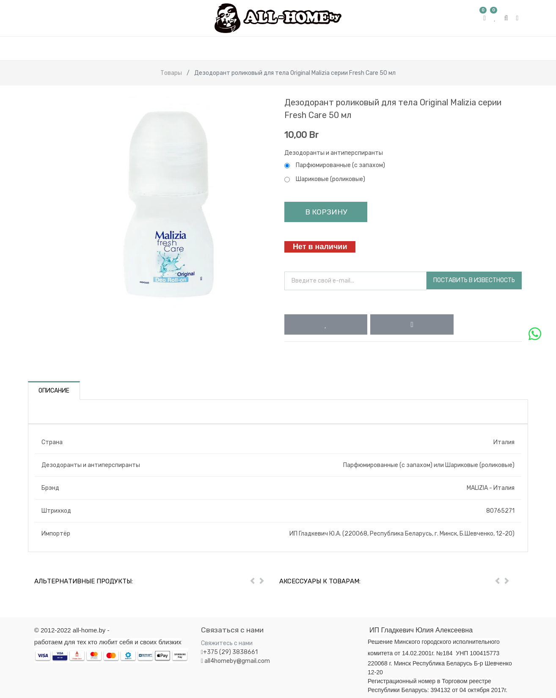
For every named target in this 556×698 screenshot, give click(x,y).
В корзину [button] (326, 212)
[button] (325, 324)
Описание (54, 390)
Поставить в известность (474, 280)
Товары (171, 73)
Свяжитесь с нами (227, 643)
